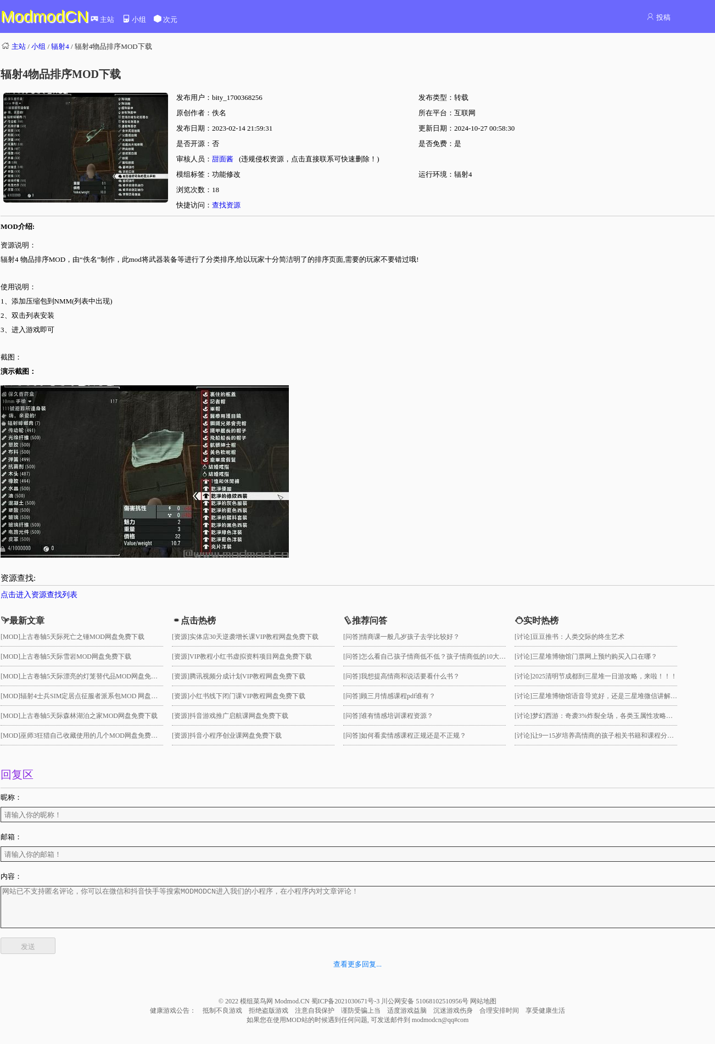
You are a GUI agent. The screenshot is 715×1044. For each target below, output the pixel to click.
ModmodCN (44, 16)
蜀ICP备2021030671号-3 (346, 1009)
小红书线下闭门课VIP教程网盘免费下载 (247, 696)
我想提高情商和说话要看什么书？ (410, 676)
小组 (134, 19)
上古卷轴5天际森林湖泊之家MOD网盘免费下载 (89, 716)
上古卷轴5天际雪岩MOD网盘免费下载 (75, 656)
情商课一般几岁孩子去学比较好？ (410, 637)
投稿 (658, 17)
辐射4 (60, 46)
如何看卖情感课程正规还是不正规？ (413, 735)
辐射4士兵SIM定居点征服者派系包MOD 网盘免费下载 (98, 696)
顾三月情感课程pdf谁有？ (398, 696)
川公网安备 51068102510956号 (425, 1009)
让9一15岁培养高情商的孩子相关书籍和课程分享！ (606, 735)
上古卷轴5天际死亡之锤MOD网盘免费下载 (82, 637)
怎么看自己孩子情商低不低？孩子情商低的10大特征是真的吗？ (453, 656)
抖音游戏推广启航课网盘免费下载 (238, 716)
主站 (102, 19)
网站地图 (483, 1009)
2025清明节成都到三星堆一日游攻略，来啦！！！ (604, 676)
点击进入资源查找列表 (39, 595)
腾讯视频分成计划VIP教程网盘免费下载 (247, 676)
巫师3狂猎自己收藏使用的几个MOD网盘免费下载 (92, 735)
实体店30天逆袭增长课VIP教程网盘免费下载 (254, 637)
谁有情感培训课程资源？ (397, 716)
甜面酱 (222, 159)
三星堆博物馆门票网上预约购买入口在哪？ (594, 656)
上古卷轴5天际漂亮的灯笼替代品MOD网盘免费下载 (95, 676)
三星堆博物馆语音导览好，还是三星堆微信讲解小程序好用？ (621, 696)
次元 (165, 19)
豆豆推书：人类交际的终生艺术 (578, 637)
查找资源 (226, 205)
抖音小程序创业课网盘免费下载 (235, 735)
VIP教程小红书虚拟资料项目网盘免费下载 (250, 656)
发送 (28, 955)
